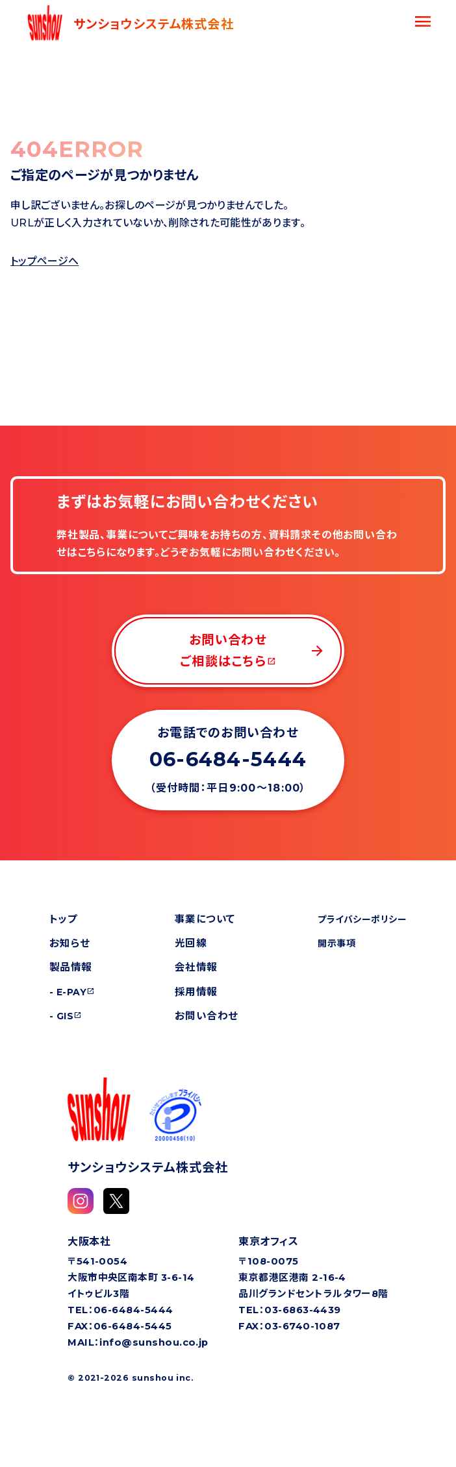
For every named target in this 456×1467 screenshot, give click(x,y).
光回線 (191, 943)
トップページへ (44, 261)
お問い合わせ (206, 1016)
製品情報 (70, 967)
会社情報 (196, 967)
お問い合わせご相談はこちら (252, 650)
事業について (205, 919)
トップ (63, 919)
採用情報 (196, 992)
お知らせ (69, 943)
